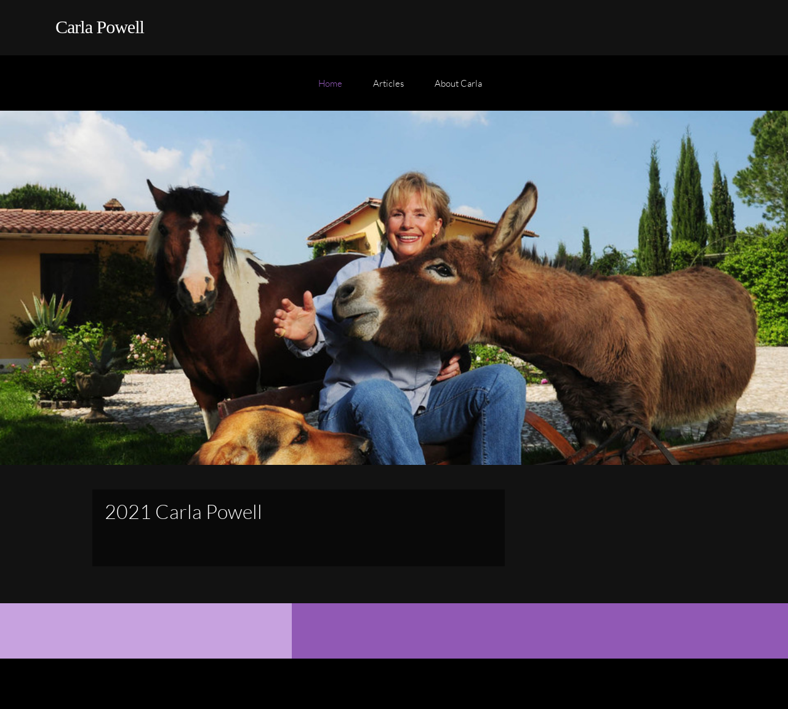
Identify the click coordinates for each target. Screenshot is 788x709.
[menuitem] (330, 89)
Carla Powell (99, 27)
